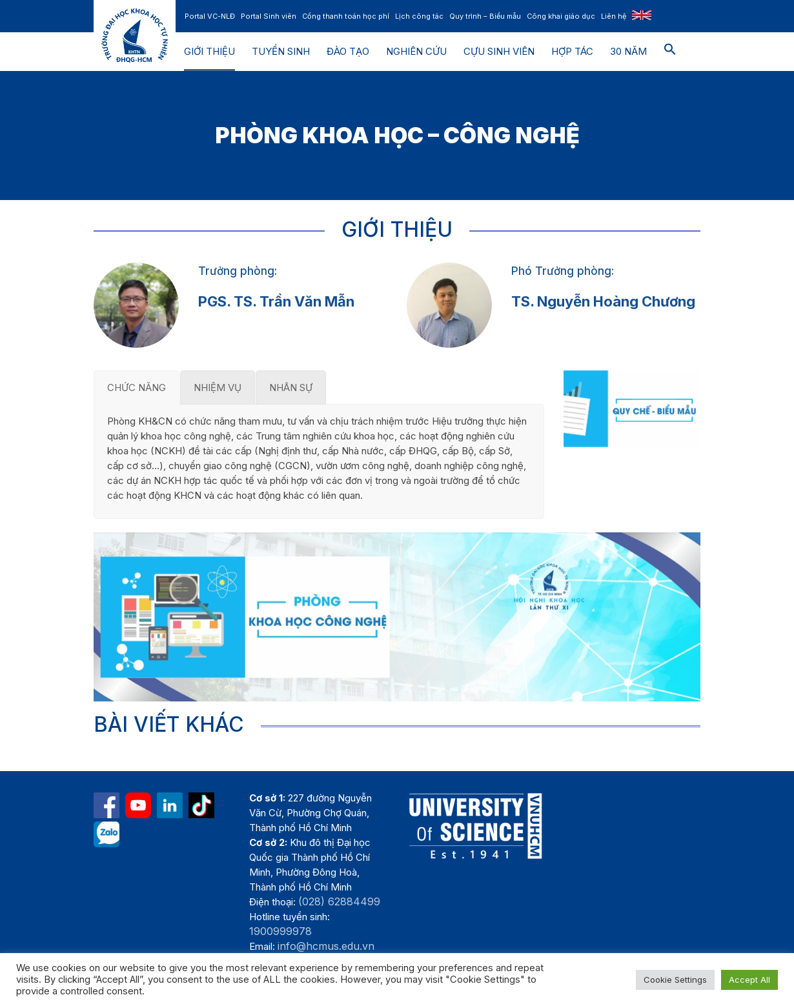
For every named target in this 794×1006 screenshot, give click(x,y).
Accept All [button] (749, 979)
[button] (670, 51)
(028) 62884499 (339, 901)
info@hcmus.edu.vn (326, 946)
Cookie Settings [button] (675, 979)
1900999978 (280, 931)
